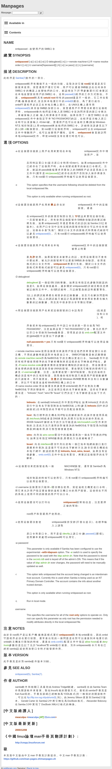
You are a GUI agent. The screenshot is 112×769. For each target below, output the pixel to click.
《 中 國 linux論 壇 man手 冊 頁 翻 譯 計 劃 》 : (41, 736)
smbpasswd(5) (22, 108)
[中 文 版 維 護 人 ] (18, 711)
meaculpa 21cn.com (41, 717)
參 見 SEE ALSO (17, 668)
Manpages (12, 6)
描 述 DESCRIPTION (20, 72)
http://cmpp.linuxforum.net (30, 742)
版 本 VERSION (16, 655)
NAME (9, 42)
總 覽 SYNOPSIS (17, 55)
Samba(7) (21, 78)
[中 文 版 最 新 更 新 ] (20, 724)
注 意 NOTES (14, 628)
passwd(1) (70, 94)
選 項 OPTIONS (16, 142)
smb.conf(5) (45, 454)
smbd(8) (69, 101)
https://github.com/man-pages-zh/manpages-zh (30, 759)
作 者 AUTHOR (16, 681)
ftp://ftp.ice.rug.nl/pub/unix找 (41, 697)
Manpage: (6, 12)
